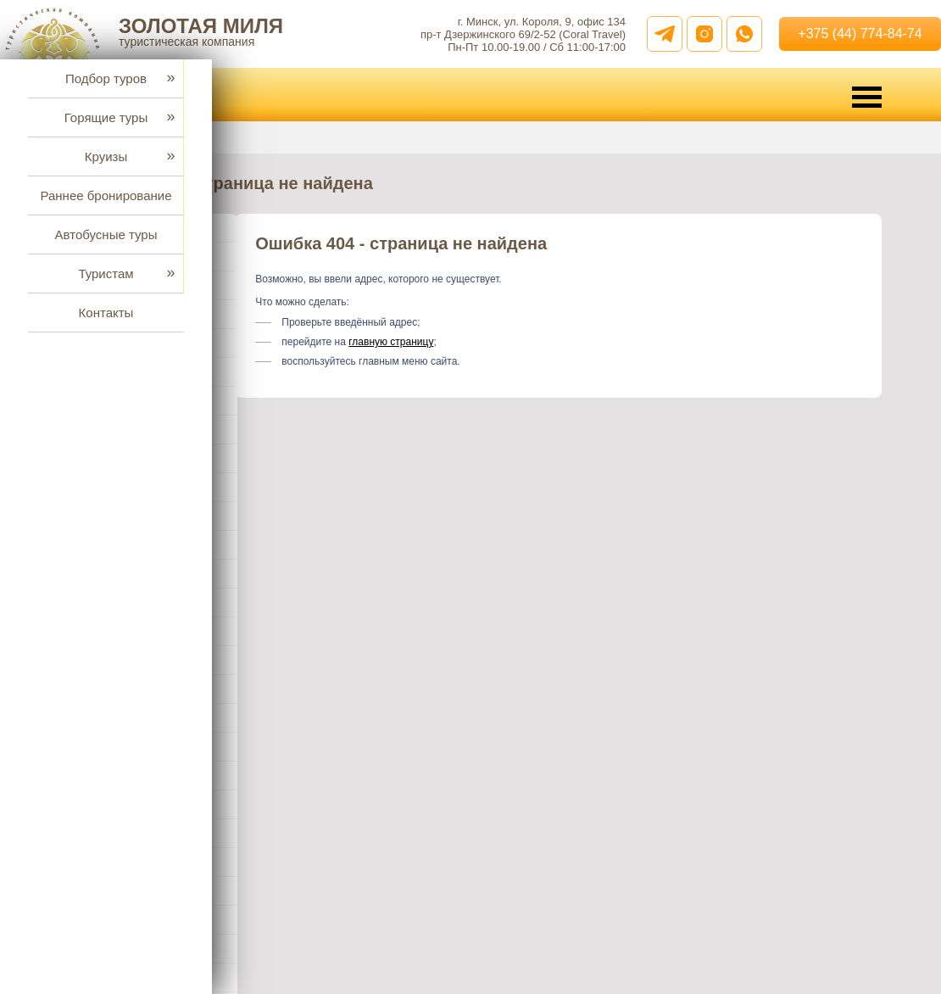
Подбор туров (106, 78)
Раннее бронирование (105, 195)
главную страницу (390, 342)
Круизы (106, 156)
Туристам (105, 273)
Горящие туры (106, 117)
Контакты (106, 312)
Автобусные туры (106, 234)
